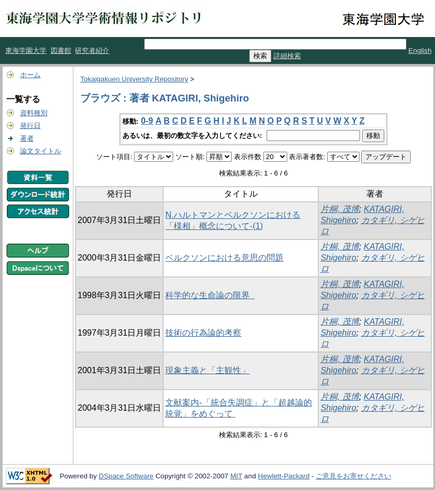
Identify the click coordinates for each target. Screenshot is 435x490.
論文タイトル (40, 151)
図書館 (61, 50)
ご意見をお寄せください (353, 476)
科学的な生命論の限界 (209, 295)
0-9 (147, 120)
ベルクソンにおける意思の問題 (224, 257)
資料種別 (34, 113)
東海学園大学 (25, 50)
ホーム (30, 75)
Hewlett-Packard (284, 476)
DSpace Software (126, 476)
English (420, 50)
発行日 (30, 126)
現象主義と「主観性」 (207, 370)
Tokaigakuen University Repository (134, 79)
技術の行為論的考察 (203, 332)
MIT (236, 476)
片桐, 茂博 (339, 209)
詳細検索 (287, 56)
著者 (27, 138)
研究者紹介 (92, 50)
